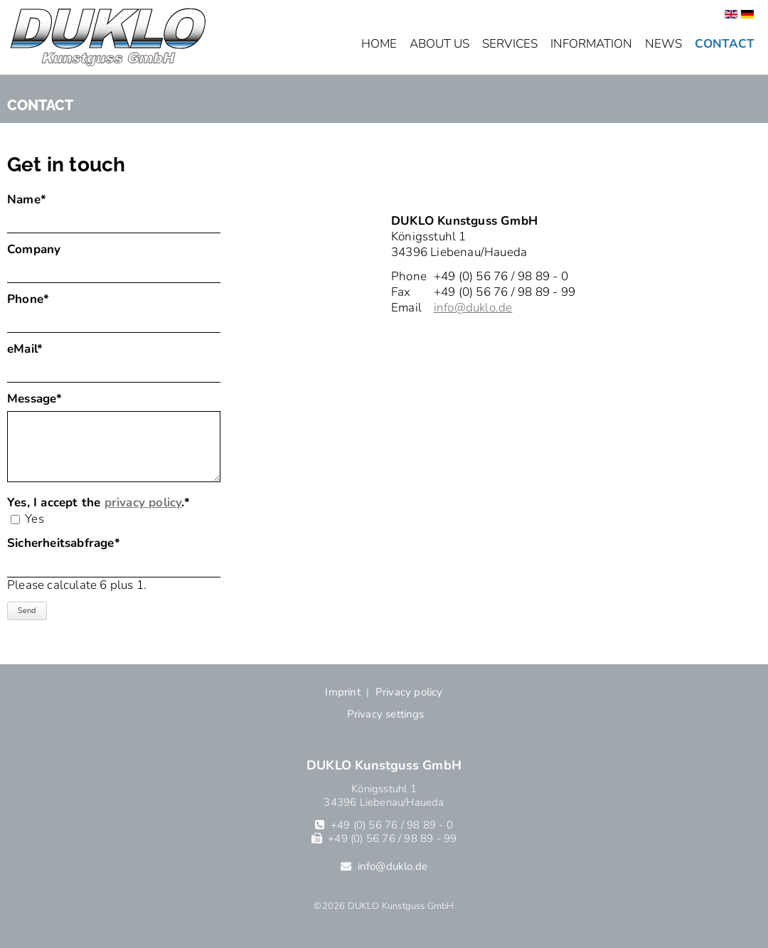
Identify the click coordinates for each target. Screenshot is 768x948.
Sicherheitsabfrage (63, 543)
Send (27, 610)
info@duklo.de (473, 307)
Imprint (342, 692)
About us (439, 44)
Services (510, 44)
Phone (38, 299)
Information (591, 44)
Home (379, 44)
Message (38, 399)
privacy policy (143, 502)
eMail (38, 349)
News (663, 44)
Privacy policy (409, 692)
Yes (34, 519)
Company (33, 249)
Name (38, 200)
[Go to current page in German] (747, 14)
